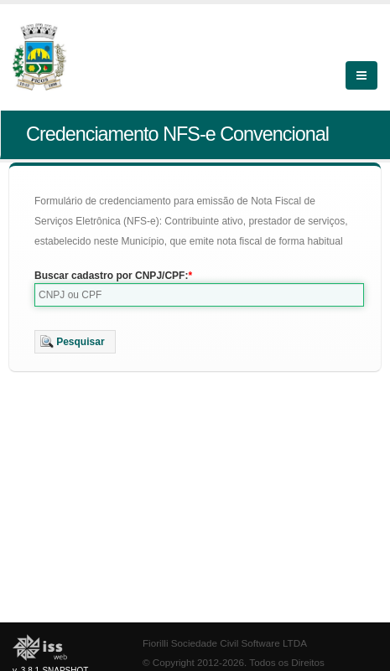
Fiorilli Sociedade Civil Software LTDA (225, 642)
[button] (75, 342)
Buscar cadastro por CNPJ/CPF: (111, 275)
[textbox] (199, 295)
